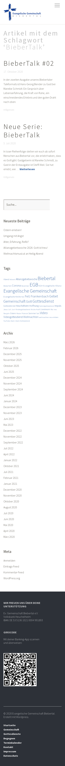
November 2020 (12, 495)
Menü (57, 5)
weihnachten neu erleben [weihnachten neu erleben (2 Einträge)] (48, 317)
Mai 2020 (8, 525)
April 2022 (9, 454)
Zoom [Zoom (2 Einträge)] (12, 321)
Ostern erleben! (12, 230)
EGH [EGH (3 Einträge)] (41, 285)
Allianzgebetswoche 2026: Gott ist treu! (25, 247)
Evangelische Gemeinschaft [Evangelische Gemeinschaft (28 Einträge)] (30, 291)
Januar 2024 (10, 401)
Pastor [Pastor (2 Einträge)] (18, 313)
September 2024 (13, 389)
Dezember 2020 (12, 489)
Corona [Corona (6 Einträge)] (16, 285)
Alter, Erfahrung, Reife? (16, 241)
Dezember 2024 (12, 377)
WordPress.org (11, 578)
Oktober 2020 (11, 501)
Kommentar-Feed (13, 572)
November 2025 (12, 360)
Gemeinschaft (11, 729)
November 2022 (12, 436)
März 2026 (9, 342)
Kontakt (8, 747)
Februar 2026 (10, 348)
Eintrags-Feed (11, 566)
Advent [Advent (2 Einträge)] (12, 279)
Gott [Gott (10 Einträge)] (29, 301)
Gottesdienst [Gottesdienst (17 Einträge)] (43, 301)
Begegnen (9, 738)
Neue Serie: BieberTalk (23, 130)
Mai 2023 (8, 424)
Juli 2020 (8, 513)
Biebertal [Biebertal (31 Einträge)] (46, 278)
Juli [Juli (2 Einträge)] (9, 309)
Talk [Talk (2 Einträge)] (37, 313)
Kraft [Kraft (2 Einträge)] (38, 309)
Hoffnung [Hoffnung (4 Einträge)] (34, 305)
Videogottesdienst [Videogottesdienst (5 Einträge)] (13, 317)
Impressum (9, 751)
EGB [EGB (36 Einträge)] (34, 284)
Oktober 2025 (11, 365)
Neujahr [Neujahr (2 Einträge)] (6, 313)
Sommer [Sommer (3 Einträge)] (32, 313)
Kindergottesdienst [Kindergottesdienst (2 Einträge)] (23, 309)
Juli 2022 (8, 448)
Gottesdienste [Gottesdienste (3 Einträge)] (9, 305)
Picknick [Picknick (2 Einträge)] (25, 313)
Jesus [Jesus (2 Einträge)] (5, 309)
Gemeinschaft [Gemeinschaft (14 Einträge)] (14, 301)
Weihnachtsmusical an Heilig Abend (23, 253)
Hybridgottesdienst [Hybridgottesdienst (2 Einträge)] (46, 306)
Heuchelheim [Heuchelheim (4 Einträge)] (22, 305)
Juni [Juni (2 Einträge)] (13, 309)
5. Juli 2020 (9, 143)
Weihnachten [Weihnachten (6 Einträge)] (30, 317)
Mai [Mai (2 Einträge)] (52, 309)
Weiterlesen (27, 169)
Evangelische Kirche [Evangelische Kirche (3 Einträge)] (12, 296)
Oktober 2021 (11, 466)
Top (58, 756)
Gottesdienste (12, 733)
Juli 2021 (8, 472)
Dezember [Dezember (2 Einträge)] (25, 286)
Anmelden (9, 560)
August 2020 (10, 507)
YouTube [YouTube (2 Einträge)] (6, 321)
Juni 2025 (8, 371)
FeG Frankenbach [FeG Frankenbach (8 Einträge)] (37, 296)
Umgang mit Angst (13, 236)
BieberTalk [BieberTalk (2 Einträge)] (7, 286)
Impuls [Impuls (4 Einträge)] (58, 305)
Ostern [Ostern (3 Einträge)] (13, 313)
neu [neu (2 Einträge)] (55, 309)
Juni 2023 (8, 419)
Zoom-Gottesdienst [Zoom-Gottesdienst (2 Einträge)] (22, 321)
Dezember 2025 (12, 354)
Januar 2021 (10, 483)
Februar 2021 (10, 478)
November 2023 (12, 413)
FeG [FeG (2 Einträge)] (22, 297)
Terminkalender (12, 742)
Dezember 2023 (12, 407)
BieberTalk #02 (28, 63)
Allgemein (9, 109)
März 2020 (9, 536)
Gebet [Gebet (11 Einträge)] (53, 296)
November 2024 (12, 383)
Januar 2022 (10, 460)
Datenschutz (10, 755)
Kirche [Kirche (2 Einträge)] (33, 309)
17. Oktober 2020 (13, 71)
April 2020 (9, 531)
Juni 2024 (8, 395)
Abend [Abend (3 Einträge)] (6, 279)
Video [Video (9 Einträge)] (44, 313)
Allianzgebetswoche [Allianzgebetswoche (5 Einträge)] (26, 279)
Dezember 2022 (12, 430)
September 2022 (13, 442)
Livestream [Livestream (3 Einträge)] (45, 309)
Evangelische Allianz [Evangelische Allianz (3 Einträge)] (52, 285)
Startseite (9, 725)
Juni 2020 (8, 519)
